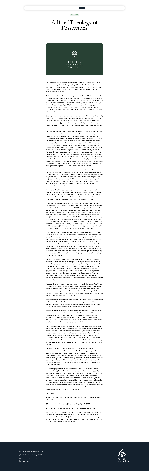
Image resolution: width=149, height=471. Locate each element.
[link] (65, 8)
